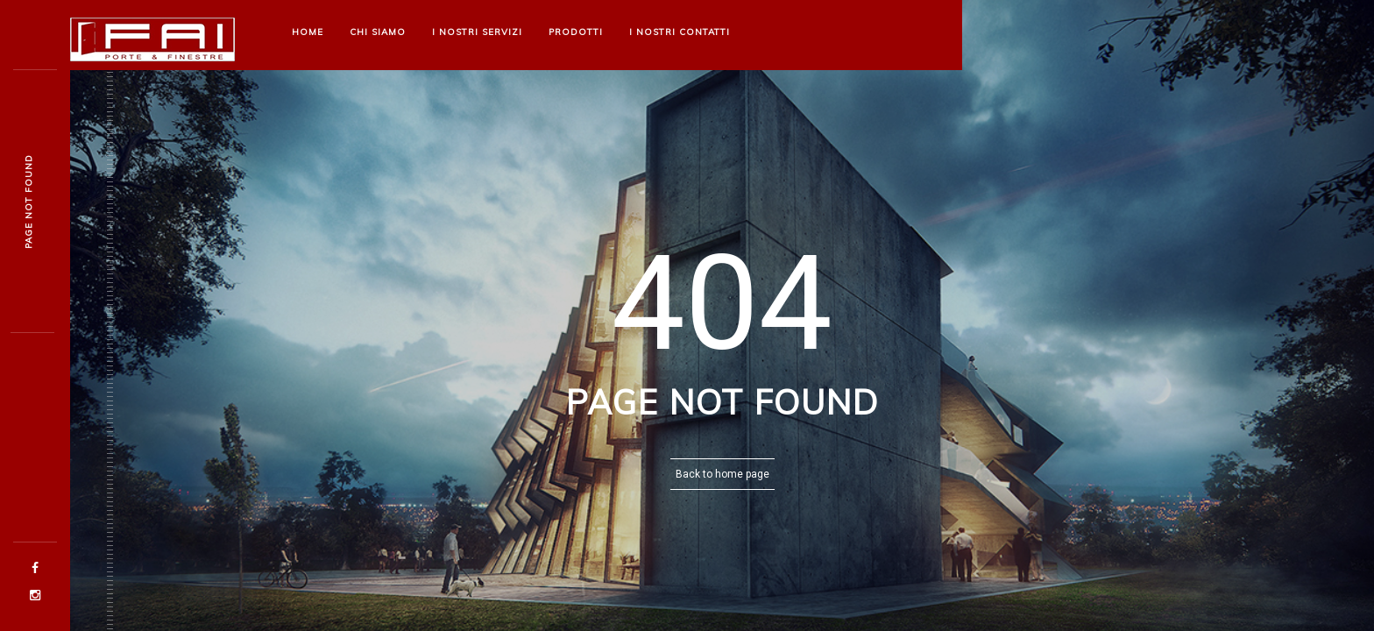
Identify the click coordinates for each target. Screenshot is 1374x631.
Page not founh (28, 201)
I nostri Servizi (477, 32)
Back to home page (722, 474)
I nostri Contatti (679, 32)
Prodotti (576, 32)
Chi (378, 32)
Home (307, 32)
